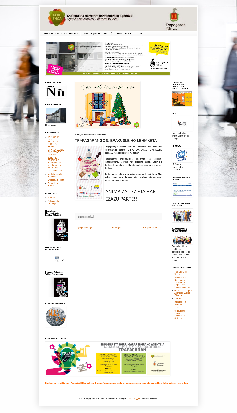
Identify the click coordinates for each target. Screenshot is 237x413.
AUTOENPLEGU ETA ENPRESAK (60, 33)
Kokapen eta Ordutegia (53, 202)
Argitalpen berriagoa (84, 227)
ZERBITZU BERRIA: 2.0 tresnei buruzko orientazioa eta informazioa (54, 163)
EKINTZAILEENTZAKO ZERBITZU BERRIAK (56, 152)
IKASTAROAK (124, 33)
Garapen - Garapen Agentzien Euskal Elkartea (183, 293)
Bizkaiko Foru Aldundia (180, 303)
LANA (140, 33)
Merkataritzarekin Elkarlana (55, 175)
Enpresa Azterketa (56, 180)
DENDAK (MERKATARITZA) (97, 33)
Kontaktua (52, 197)
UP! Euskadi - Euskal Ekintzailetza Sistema (180, 314)
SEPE (177, 308)
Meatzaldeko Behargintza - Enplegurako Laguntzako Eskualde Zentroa (182, 282)
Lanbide (178, 298)
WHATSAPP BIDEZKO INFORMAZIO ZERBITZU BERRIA (54, 142)
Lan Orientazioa (55, 171)
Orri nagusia (117, 227)
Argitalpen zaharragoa (151, 227)
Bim (130, 398)
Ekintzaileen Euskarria (53, 184)
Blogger (136, 398)
